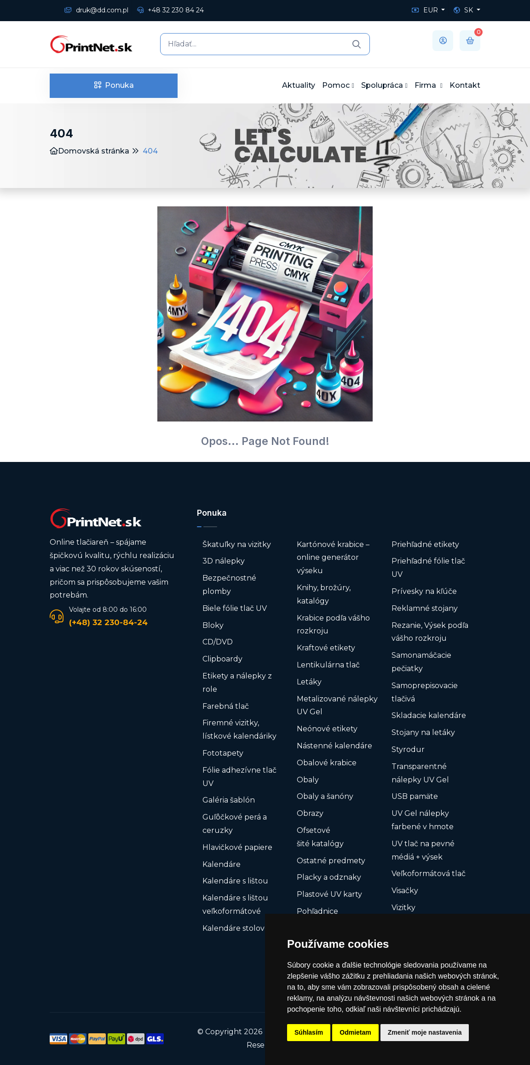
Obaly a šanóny (325, 796)
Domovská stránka (89, 151)
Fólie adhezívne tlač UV (239, 777)
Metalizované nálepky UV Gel (337, 706)
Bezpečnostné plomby (229, 585)
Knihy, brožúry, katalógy (324, 594)
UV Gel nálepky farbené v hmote (423, 820)
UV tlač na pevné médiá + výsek (423, 850)
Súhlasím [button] (308, 1032)
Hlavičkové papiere (237, 847)
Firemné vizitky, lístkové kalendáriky (239, 729)
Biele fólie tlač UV (234, 608)
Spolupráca (382, 85)
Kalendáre (221, 864)
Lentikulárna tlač (328, 665)
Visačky (405, 890)
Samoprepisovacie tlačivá (425, 692)
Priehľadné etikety (425, 544)
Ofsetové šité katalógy (321, 837)
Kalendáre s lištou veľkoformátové (235, 905)
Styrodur (408, 749)
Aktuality (298, 85)
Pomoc (336, 85)
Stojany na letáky (423, 732)
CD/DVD (217, 642)
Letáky (309, 682)
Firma (426, 85)
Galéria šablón (228, 800)
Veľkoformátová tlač (429, 873)
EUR (426, 10)
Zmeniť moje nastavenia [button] (425, 1032)
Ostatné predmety (331, 860)
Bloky (213, 625)
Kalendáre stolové (235, 928)
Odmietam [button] (355, 1032)
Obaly (308, 779)
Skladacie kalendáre (429, 715)
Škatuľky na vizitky (236, 544)
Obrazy (310, 813)
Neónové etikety (327, 728)
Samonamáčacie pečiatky (421, 662)
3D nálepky (223, 561)
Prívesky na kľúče (424, 591)
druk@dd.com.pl (96, 10)
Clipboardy (222, 659)
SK (464, 10)
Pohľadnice (317, 911)
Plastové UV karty (330, 894)
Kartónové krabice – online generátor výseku (333, 557)
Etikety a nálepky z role (237, 683)
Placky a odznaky (329, 877)
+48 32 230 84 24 (170, 10)
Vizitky (403, 907)
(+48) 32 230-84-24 (108, 622)
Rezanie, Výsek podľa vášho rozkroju (430, 632)
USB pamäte (415, 796)
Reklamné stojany (425, 608)
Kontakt (464, 85)
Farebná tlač (225, 706)
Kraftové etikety (326, 648)
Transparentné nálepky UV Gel (420, 773)
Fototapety (222, 753)
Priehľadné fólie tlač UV (428, 568)
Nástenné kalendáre (334, 745)
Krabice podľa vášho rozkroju (333, 625)
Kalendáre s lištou (235, 881)
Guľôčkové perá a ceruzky (234, 824)
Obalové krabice (327, 762)
